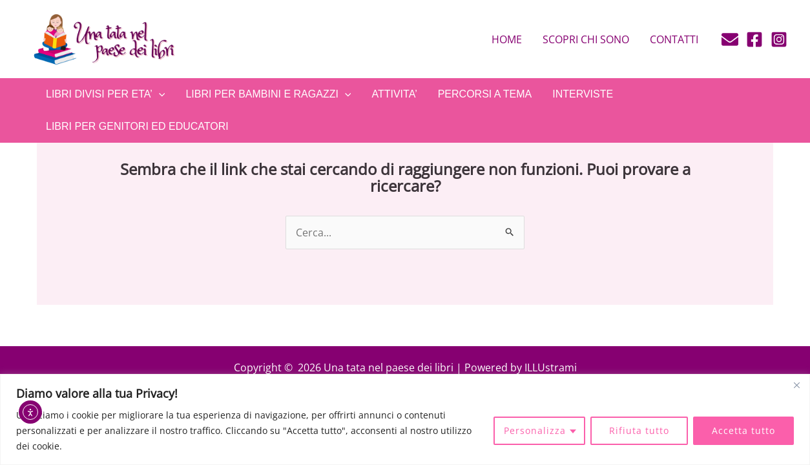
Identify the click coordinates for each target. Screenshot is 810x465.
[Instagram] (779, 39)
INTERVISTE (582, 93)
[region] (405, 419)
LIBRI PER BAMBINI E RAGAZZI (268, 94)
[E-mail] (730, 39)
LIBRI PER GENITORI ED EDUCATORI (137, 126)
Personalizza (535, 430)
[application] (158, 94)
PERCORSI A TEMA (485, 93)
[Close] (796, 385)
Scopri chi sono (586, 39)
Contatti (674, 39)
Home (507, 39)
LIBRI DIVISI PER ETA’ (105, 94)
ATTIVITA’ (394, 93)
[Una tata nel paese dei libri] (103, 38)
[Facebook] (754, 39)
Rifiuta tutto (639, 430)
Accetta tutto (743, 430)
